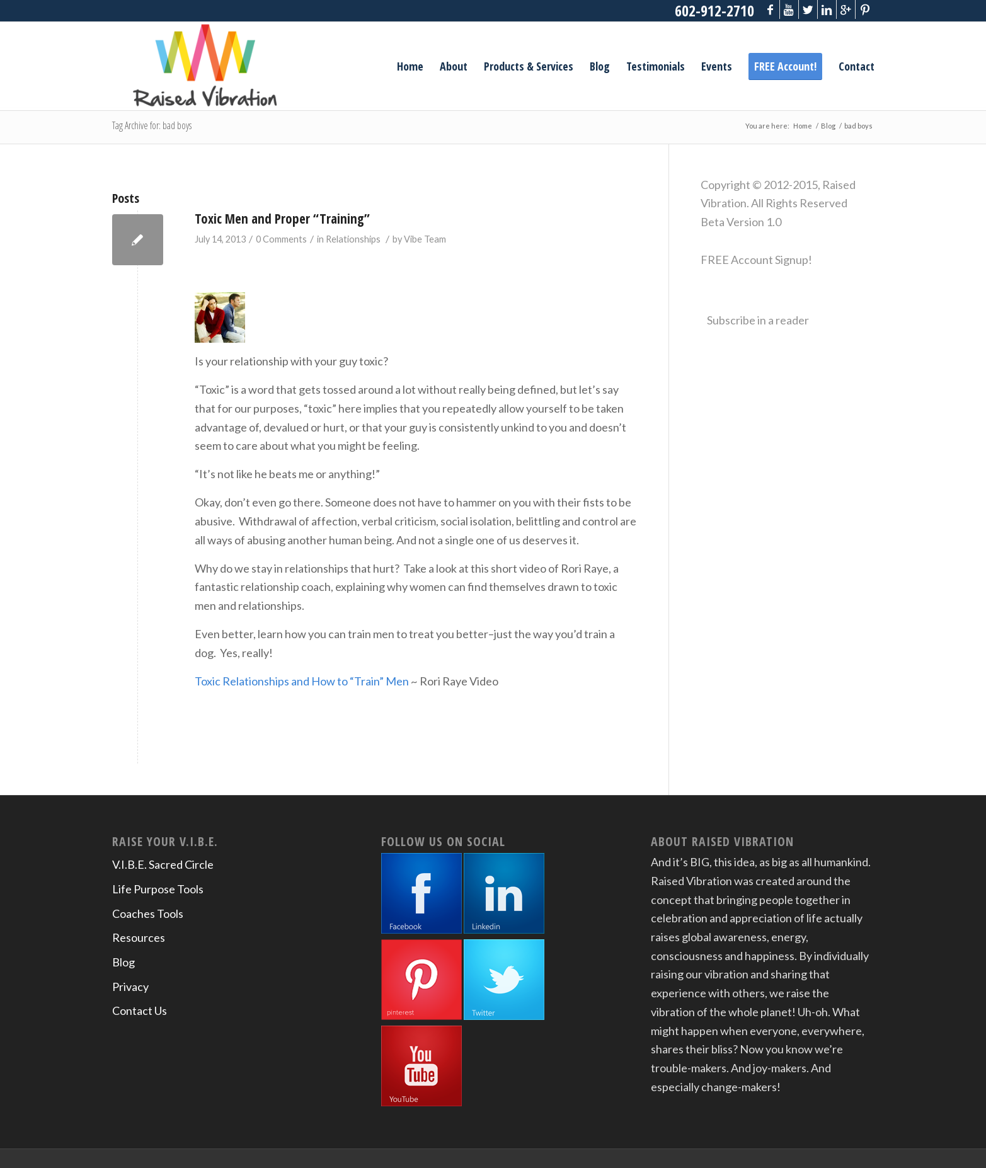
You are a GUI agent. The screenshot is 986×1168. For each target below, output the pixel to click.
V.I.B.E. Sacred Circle (163, 864)
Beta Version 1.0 (741, 222)
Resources (138, 937)
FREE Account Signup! (756, 259)
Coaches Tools (147, 913)
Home (802, 126)
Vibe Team (425, 239)
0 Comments (281, 239)
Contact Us (139, 1010)
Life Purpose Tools (158, 889)
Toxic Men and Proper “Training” (282, 218)
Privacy (130, 986)
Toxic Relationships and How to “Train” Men (302, 681)
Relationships (353, 239)
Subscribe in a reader (758, 320)
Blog (828, 126)
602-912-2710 (714, 10)
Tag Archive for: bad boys (152, 125)
